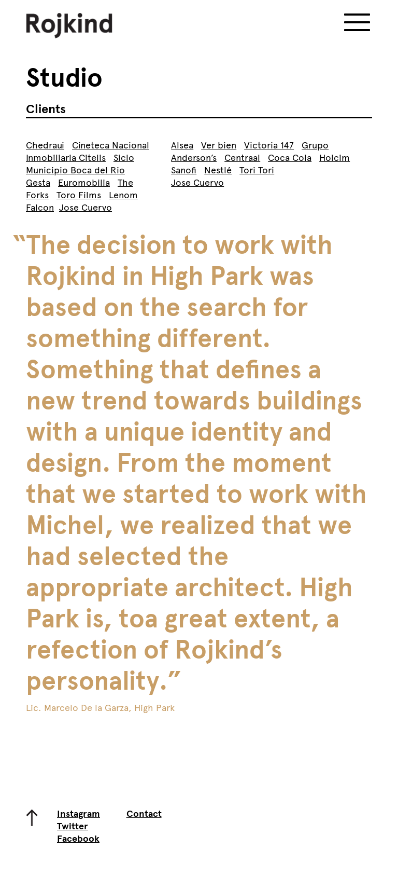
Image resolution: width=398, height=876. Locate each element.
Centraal (242, 157)
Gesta (38, 182)
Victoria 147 (269, 145)
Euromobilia (84, 182)
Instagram (78, 813)
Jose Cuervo (85, 207)
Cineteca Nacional (110, 145)
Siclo (123, 157)
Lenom (123, 195)
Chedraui (45, 145)
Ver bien (218, 145)
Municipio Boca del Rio (75, 170)
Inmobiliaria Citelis (66, 157)
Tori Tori (256, 170)
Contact (144, 813)
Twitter (72, 826)
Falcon (40, 207)
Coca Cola (289, 157)
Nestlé (218, 170)
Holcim (334, 157)
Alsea (182, 145)
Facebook (78, 838)
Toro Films (78, 195)
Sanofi (183, 170)
